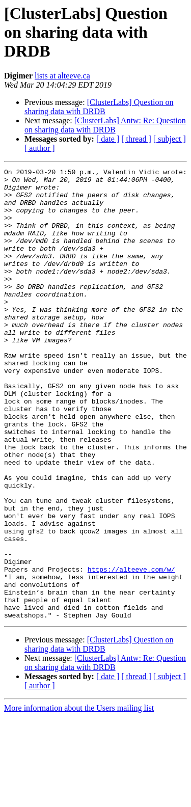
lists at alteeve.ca (62, 75)
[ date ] (107, 138)
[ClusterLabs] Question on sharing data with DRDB (98, 107)
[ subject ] (169, 138)
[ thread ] (136, 138)
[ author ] (39, 148)
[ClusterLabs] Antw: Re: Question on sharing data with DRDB (105, 125)
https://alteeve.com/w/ (131, 650)
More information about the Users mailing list (79, 798)
